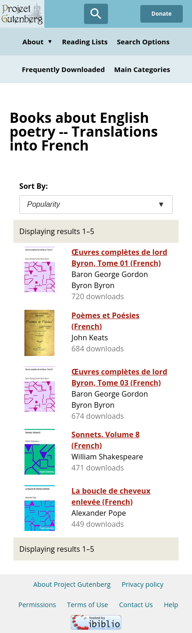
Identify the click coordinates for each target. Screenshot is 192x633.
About (38, 41)
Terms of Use (87, 604)
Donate (161, 14)
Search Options (143, 41)
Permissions (37, 604)
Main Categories (142, 69)
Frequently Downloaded (63, 69)
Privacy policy (142, 584)
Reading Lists (85, 41)
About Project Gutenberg (72, 584)
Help (171, 604)
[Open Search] (96, 14)
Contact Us (136, 604)
